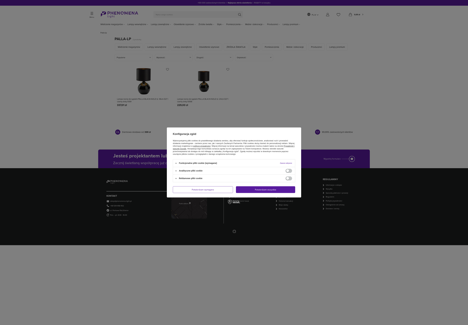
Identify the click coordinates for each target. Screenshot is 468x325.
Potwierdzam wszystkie (265, 189)
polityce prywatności (202, 146)
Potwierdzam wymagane (203, 189)
